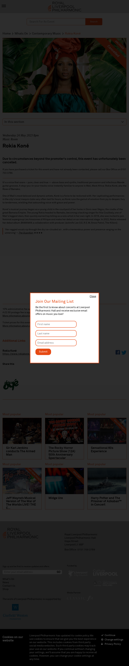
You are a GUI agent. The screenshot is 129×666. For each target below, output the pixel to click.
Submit (43, 351)
